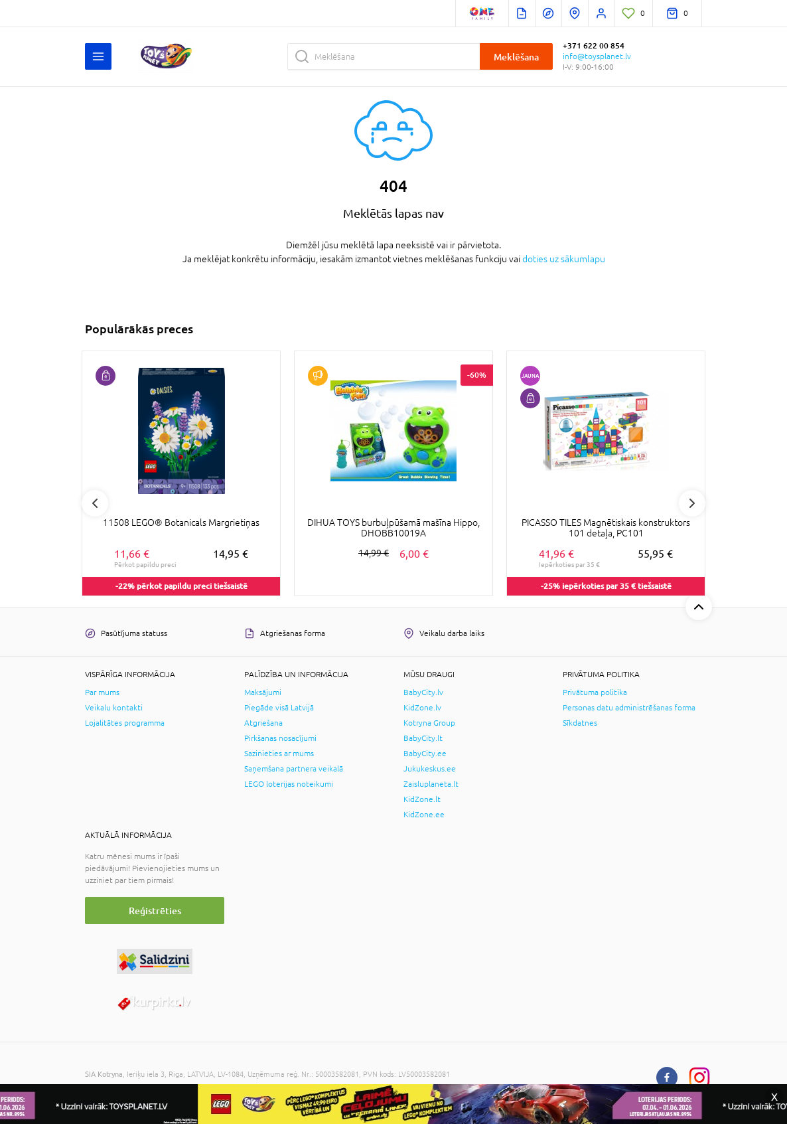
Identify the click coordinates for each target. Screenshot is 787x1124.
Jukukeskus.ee (429, 768)
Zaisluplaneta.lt (431, 784)
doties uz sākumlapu (563, 259)
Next (692, 503)
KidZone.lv (422, 707)
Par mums (102, 692)
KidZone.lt (422, 799)
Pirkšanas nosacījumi (280, 738)
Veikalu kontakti (114, 707)
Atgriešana (263, 723)
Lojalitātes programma (125, 723)
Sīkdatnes (580, 723)
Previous (95, 503)
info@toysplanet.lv (597, 56)
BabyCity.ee (425, 753)
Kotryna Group (429, 723)
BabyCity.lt (423, 738)
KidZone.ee (424, 814)
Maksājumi (262, 692)
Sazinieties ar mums (279, 753)
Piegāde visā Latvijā (279, 707)
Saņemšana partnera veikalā (293, 768)
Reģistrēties (155, 910)
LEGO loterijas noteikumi (288, 784)
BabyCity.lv (423, 692)
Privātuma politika (595, 692)
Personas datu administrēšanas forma (629, 707)
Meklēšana (516, 56)
